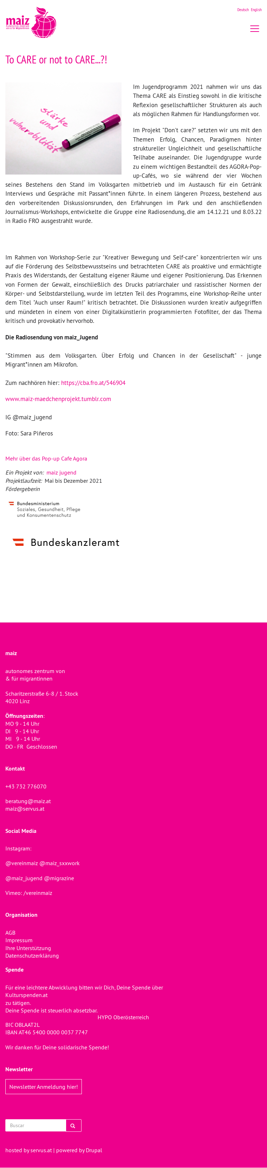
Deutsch (243, 9)
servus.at (41, 1150)
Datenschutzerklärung (32, 955)
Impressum (19, 940)
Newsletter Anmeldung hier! (43, 1086)
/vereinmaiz (37, 892)
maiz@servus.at (24, 808)
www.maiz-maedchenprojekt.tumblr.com (58, 399)
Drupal (94, 1150)
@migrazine (59, 878)
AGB (10, 932)
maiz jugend (61, 472)
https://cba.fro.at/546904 (93, 383)
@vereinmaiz (21, 863)
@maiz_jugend (24, 878)
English (256, 9)
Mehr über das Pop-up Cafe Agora (46, 458)
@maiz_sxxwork (59, 863)
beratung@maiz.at (28, 801)
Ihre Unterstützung (28, 948)
